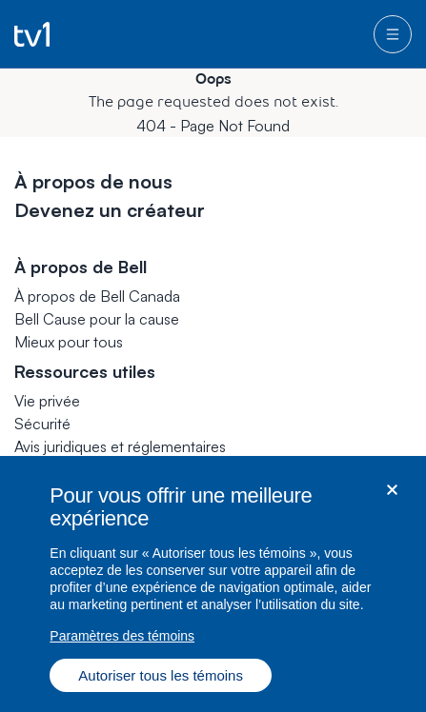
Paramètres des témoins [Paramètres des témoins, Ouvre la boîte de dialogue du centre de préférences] (122, 641)
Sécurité (42, 423)
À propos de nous (93, 181)
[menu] (393, 34)
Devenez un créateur (109, 210)
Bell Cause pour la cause (96, 318)
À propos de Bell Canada (97, 296)
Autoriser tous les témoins (160, 681)
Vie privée (47, 400)
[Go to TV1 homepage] (32, 34)
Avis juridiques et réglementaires (120, 446)
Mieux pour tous (68, 341)
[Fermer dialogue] (392, 495)
